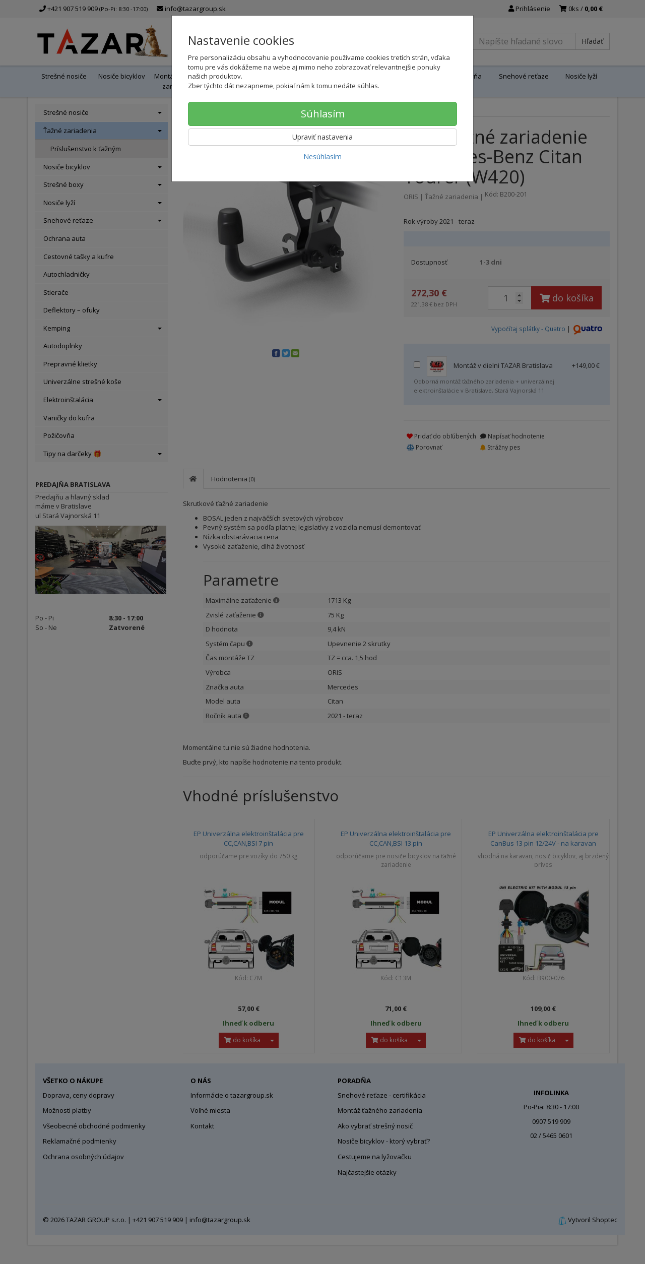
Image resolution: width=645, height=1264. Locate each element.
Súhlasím (323, 113)
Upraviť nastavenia (322, 137)
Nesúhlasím (322, 156)
